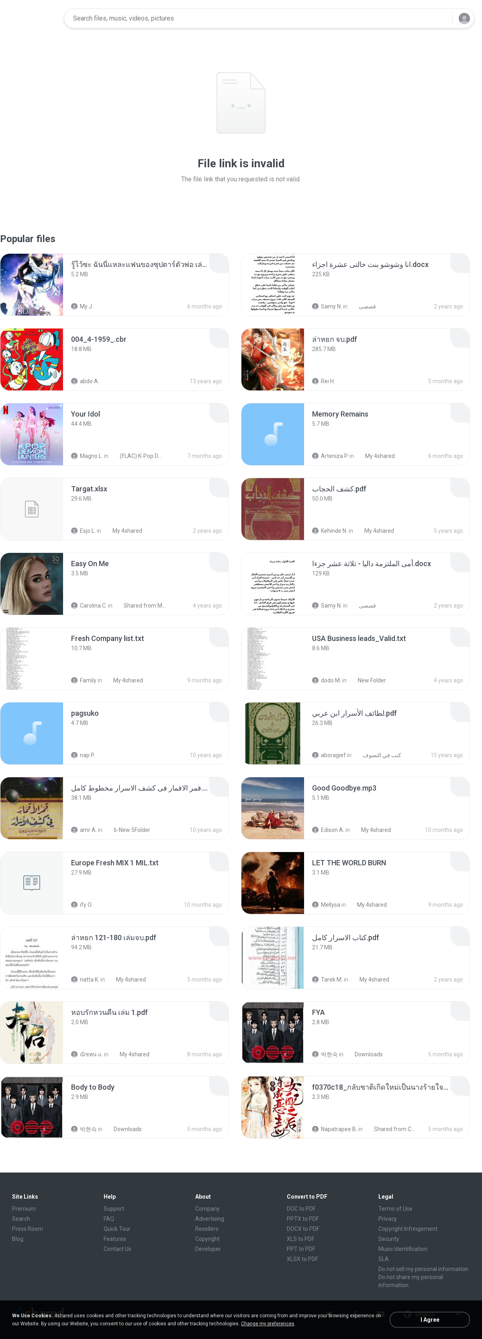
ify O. (81, 905)
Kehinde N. (329, 531)
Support (114, 1209)
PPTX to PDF (303, 1219)
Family (83, 680)
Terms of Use (395, 1209)
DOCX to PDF (303, 1229)
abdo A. (85, 381)
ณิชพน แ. (87, 1054)
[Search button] (441, 18)
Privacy (387, 1219)
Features (115, 1239)
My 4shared (375, 456)
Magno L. (87, 456)
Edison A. (328, 830)
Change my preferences (267, 1324)
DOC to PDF (301, 1209)
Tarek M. (327, 979)
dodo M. (326, 680)
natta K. (85, 979)
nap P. (83, 755)
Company (207, 1209)
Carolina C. (89, 605)
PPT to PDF (301, 1249)
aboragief (329, 755)
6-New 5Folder (127, 830)
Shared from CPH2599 (391, 1129)
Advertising (209, 1219)
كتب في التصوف (377, 755)
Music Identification (402, 1249)
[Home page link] (32, 18)
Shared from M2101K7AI (141, 605)
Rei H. (323, 381)
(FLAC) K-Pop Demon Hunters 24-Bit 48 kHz (137, 456)
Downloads (364, 1054)
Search (21, 1219)
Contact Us (117, 1249)
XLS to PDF (301, 1239)
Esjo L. (83, 531)
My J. (82, 306)
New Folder (367, 680)
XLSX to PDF (302, 1259)
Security (388, 1239)
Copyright (207, 1239)
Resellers (207, 1229)
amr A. (84, 830)
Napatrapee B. (334, 1129)
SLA (383, 1259)
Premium (24, 1209)
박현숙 (325, 1054)
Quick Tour (117, 1229)
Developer (208, 1249)
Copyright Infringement (407, 1229)
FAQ (109, 1219)
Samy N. (327, 306)
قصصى (363, 306)
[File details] (31, 285)
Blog (17, 1239)
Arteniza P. (330, 456)
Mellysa (326, 905)
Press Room (27, 1229)
